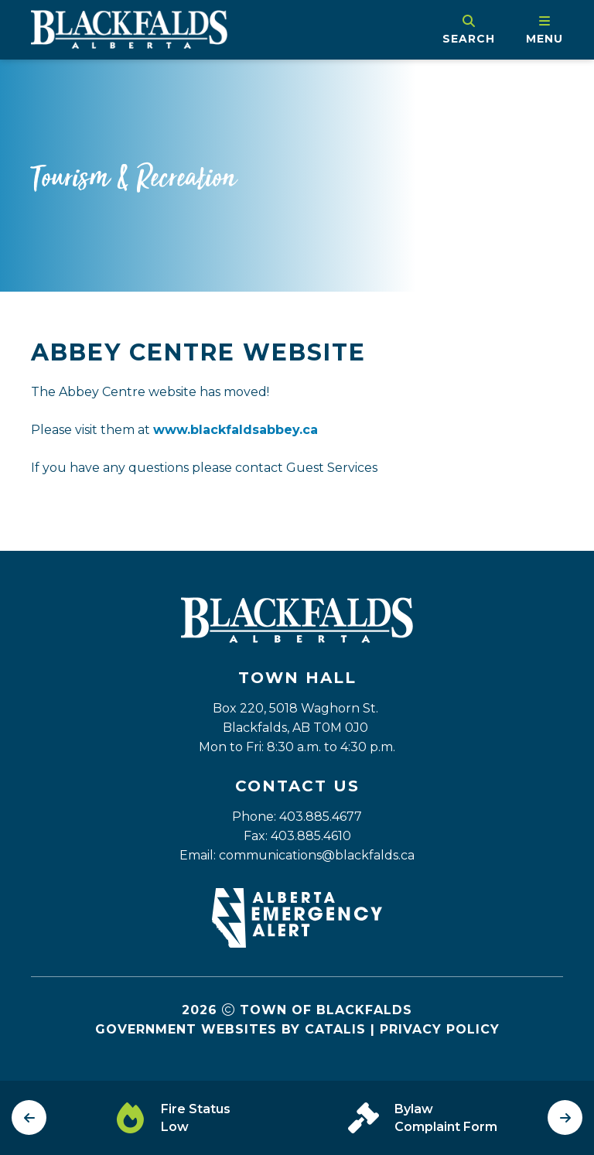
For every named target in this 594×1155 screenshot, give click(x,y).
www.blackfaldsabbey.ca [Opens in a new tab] (235, 429)
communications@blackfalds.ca (317, 855)
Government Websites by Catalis (230, 1029)
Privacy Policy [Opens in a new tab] (440, 1029)
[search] (468, 29)
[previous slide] (29, 1117)
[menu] (544, 29)
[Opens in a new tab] (297, 943)
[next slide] (565, 1117)
